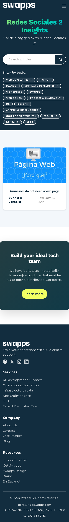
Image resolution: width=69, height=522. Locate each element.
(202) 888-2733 (34, 515)
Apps (30, 122)
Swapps (35, 92)
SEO (6, 401)
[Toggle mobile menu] (64, 6)
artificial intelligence (22, 110)
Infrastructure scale (18, 390)
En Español (11, 481)
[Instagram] (19, 362)
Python (45, 79)
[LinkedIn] (26, 362)
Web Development (19, 79)
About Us (10, 425)
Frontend (50, 116)
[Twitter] (12, 362)
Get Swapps (12, 465)
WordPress (14, 92)
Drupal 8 (12, 122)
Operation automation (21, 385)
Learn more (34, 294)
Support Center (15, 460)
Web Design (14, 98)
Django (11, 86)
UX (8, 104)
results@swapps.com (34, 504)
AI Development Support (22, 380)
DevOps (22, 104)
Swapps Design (14, 471)
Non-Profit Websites (21, 116)
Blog (6, 441)
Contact (9, 430)
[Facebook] (5, 362)
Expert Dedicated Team (21, 406)
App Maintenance (17, 396)
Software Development (41, 86)
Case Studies (12, 436)
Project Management (45, 98)
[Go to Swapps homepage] (19, 6)
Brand (7, 476)
